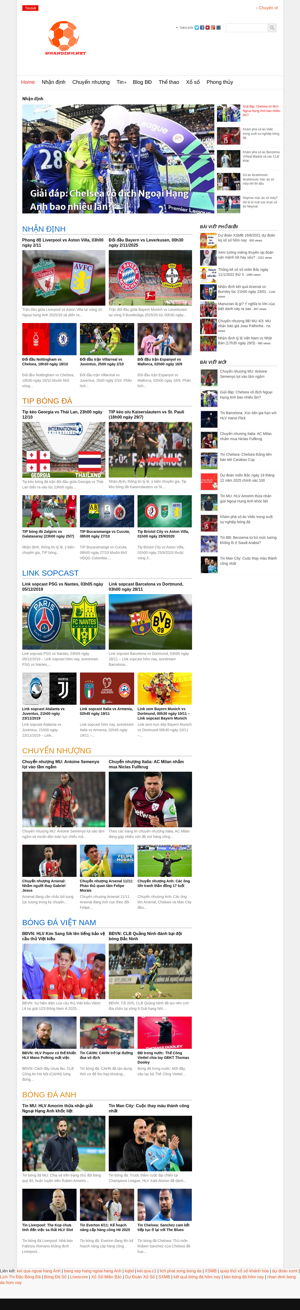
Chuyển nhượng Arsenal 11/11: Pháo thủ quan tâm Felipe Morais (106, 885)
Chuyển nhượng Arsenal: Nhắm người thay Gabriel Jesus (44, 885)
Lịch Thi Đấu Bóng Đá (20, 1277)
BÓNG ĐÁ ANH (49, 1094)
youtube (208, 27)
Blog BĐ (142, 82)
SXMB (164, 1277)
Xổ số (193, 82)
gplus (213, 27)
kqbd (129, 1271)
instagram (218, 27)
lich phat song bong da (180, 1271)
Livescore (79, 1277)
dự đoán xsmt (285, 1271)
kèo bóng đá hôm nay (244, 1277)
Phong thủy (220, 82)
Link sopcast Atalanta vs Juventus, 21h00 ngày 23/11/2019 (43, 713)
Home (28, 82)
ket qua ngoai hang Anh (38, 1271)
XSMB (211, 1271)
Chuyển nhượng (91, 82)
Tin (120, 82)
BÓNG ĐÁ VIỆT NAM (59, 922)
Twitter (197, 27)
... (81, 315)
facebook (202, 27)
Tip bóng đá (47, 401)
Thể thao (169, 82)
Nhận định (54, 82)
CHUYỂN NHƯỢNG (57, 750)
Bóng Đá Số (55, 1277)
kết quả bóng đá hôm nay (197, 1277)
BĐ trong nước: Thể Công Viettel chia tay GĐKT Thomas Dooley (163, 1057)
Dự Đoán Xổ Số (140, 1277)
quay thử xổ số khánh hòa (244, 1271)
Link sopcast (50, 573)
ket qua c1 (146, 1271)
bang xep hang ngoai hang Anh (92, 1271)
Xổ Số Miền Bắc (106, 1277)
